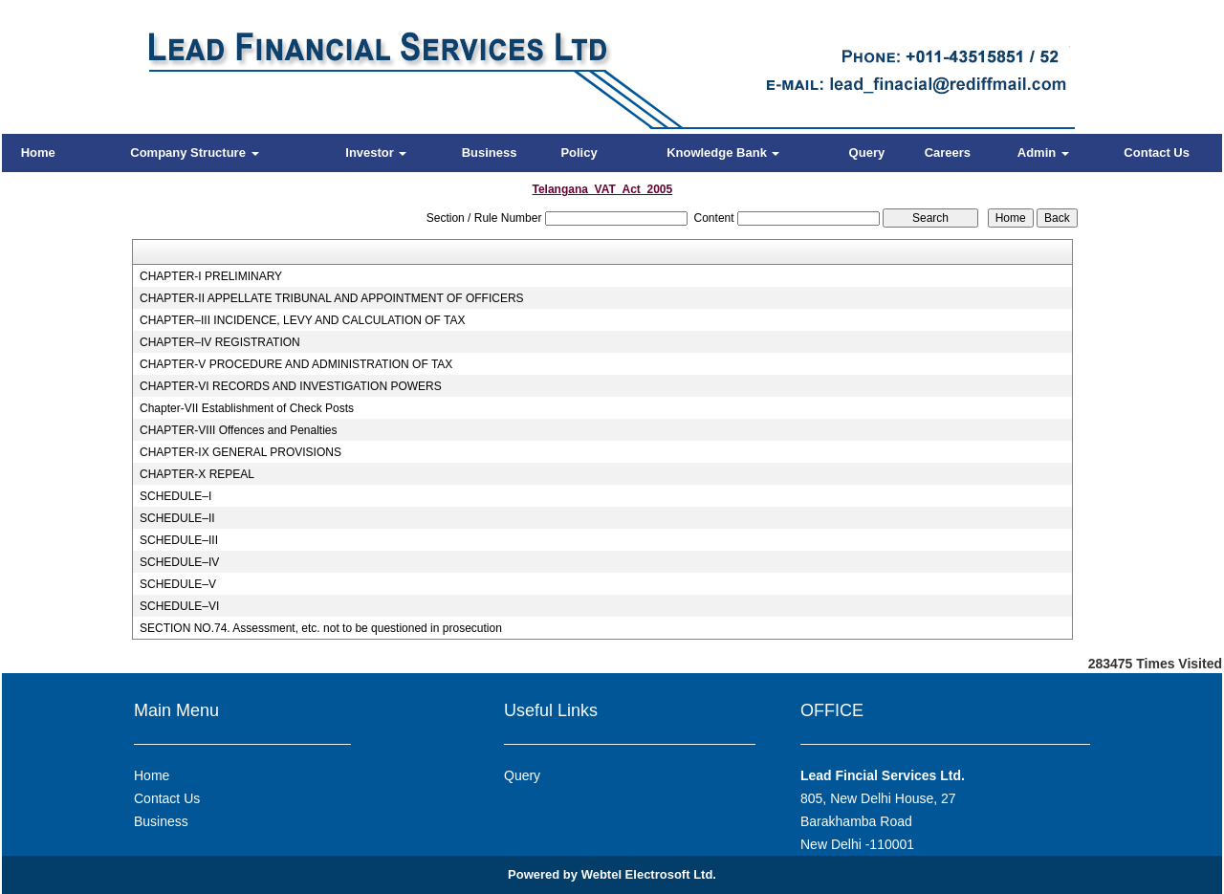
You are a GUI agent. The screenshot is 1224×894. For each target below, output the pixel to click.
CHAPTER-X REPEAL (197, 474)
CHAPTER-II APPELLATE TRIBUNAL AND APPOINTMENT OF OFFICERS (332, 298)
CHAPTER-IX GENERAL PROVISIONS (240, 452)
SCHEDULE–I (175, 496)
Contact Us (1157, 152)
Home (38, 152)
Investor (375, 152)
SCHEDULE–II (177, 518)
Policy (578, 152)
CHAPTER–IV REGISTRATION (220, 342)
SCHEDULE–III (179, 540)
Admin (1043, 152)
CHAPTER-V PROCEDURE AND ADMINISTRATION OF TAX (296, 364)
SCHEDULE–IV (179, 562)
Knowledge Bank (723, 152)
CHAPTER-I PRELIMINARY (211, 276)
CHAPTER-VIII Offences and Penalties (239, 430)
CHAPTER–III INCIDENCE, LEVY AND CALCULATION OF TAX (303, 320)
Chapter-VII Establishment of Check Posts (247, 408)
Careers (948, 152)
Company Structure (194, 152)
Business (489, 152)
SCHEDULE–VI (179, 606)
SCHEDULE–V (178, 584)
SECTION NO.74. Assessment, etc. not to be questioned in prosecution (321, 628)
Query (867, 152)
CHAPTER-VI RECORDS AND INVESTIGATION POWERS (291, 386)
